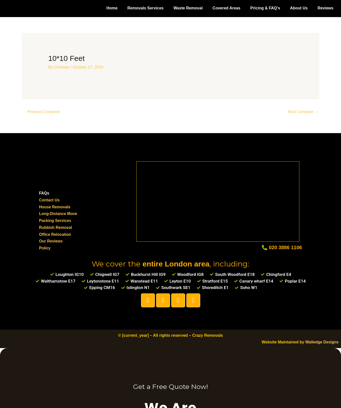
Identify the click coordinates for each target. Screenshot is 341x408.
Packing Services (55, 220)
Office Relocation (55, 233)
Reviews (325, 8)
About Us (299, 8)
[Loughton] (218, 200)
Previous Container (41, 112)
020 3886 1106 (285, 246)
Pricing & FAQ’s (265, 8)
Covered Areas (226, 8)
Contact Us (49, 200)
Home (112, 8)
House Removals (55, 207)
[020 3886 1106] (264, 246)
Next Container (303, 112)
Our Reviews (51, 240)
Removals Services (145, 8)
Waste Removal (188, 8)
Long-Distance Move (58, 213)
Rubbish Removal (56, 227)
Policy (45, 247)
